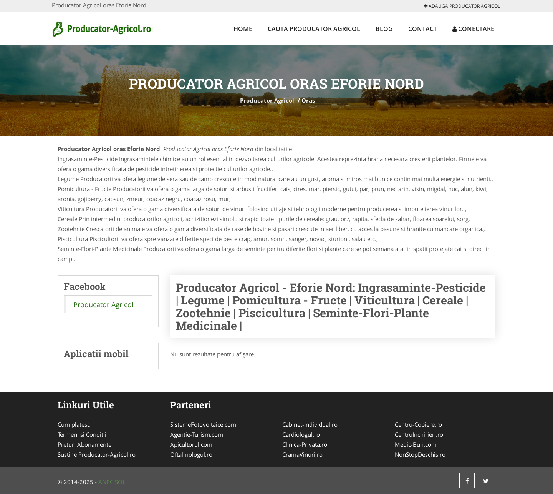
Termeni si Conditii (82, 434)
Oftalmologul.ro (191, 454)
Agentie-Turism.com (196, 434)
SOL (120, 482)
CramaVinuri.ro (302, 454)
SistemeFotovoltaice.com (203, 424)
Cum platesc (74, 424)
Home (242, 29)
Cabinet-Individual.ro (310, 424)
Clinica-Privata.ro (304, 444)
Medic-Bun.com (416, 444)
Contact (422, 29)
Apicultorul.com (191, 444)
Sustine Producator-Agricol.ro (97, 454)
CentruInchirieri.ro (419, 434)
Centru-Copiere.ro (418, 424)
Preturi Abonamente (84, 444)
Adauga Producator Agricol (462, 6)
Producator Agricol (267, 100)
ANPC (105, 482)
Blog (384, 29)
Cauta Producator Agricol (314, 29)
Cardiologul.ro (301, 434)
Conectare (473, 29)
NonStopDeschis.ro (420, 454)
